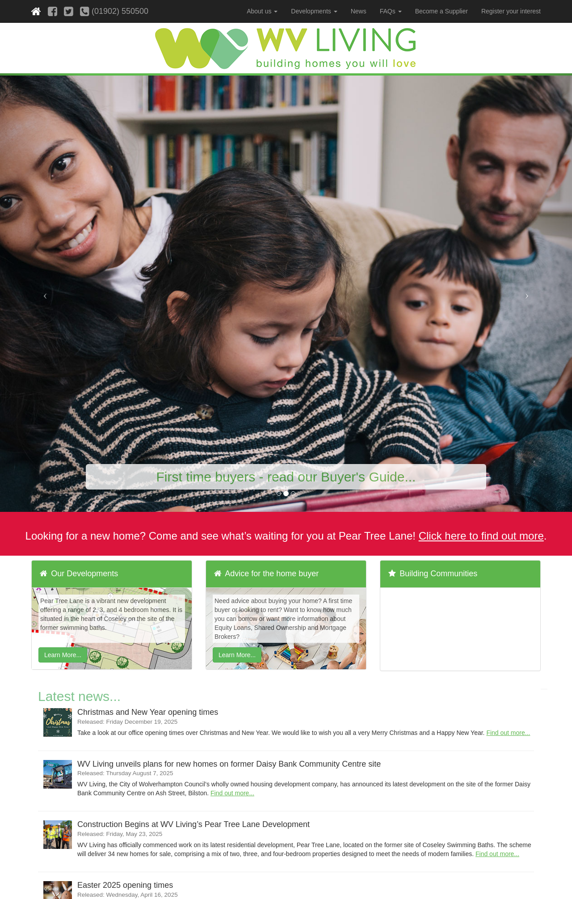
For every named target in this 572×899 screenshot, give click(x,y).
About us (262, 11)
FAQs (391, 11)
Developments (314, 11)
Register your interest (511, 11)
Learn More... (62, 654)
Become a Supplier (441, 11)
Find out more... (508, 732)
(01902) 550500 (114, 11)
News (358, 11)
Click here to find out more (481, 536)
